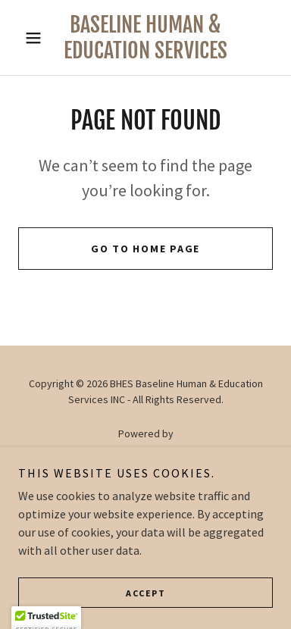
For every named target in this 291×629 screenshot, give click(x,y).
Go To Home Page (145, 248)
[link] (145, 37)
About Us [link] (145, 490)
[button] (37, 38)
